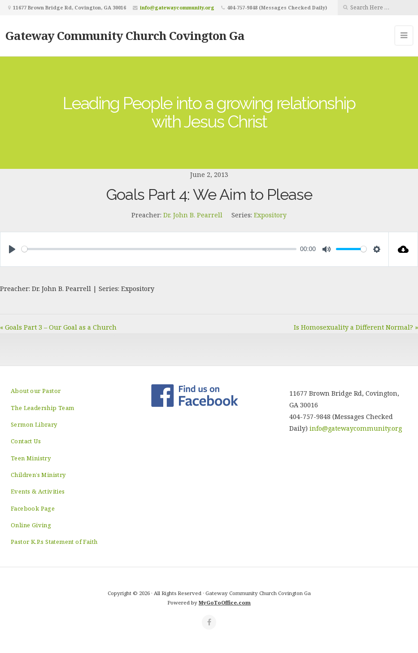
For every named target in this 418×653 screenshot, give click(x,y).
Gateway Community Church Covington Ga (124, 35)
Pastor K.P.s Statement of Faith (54, 542)
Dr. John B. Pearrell (192, 215)
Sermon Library (34, 424)
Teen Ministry (31, 458)
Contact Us (26, 441)
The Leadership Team (42, 408)
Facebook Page (33, 508)
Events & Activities (38, 491)
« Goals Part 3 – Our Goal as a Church (58, 327)
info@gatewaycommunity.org (177, 7)
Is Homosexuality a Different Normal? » (356, 327)
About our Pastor (36, 391)
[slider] (159, 249)
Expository (270, 215)
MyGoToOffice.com (225, 602)
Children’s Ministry (38, 475)
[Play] (12, 249)
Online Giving (31, 525)
